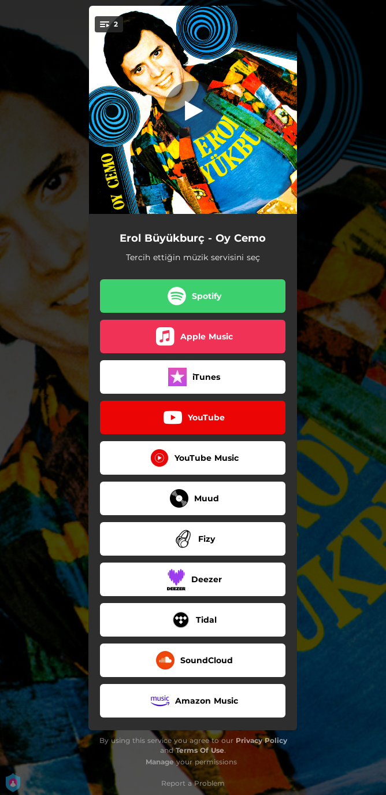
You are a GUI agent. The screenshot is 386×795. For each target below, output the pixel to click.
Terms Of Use (200, 750)
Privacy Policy (261, 740)
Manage (160, 761)
